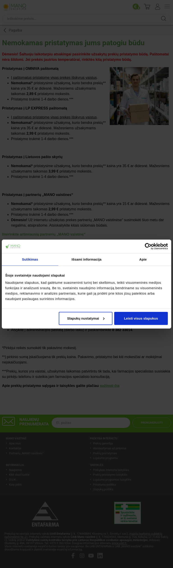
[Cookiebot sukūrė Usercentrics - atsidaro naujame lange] (148, 246)
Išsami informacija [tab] (87, 259)
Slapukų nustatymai (86, 318)
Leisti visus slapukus (141, 318)
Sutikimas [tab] (30, 259)
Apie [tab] (143, 259)
